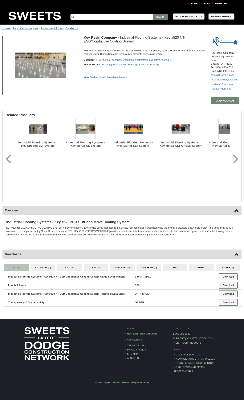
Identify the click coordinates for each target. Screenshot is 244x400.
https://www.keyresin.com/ (225, 79)
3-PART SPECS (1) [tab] (122, 267)
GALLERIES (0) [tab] (149, 267)
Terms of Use (135, 345)
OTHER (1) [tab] (228, 267)
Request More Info (221, 88)
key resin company (26, 28)
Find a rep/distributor (222, 84)
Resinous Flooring (149, 64)
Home (194, 3)
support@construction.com (193, 338)
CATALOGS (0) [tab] (43, 267)
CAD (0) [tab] (69, 267)
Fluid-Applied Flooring (125, 64)
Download (228, 276)
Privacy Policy (136, 349)
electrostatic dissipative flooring (152, 59)
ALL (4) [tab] (16, 267)
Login (206, 3)
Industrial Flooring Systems (59, 28)
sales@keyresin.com (222, 75)
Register (221, 3)
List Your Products (188, 343)
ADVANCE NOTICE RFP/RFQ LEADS (195, 359)
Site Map (132, 354)
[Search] (119, 17)
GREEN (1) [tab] (201, 267)
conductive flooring (122, 59)
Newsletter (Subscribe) (142, 333)
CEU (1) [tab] (175, 267)
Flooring (106, 64)
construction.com (188, 354)
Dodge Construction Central (195, 363)
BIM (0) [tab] (96, 267)
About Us (133, 358)
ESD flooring (103, 59)
